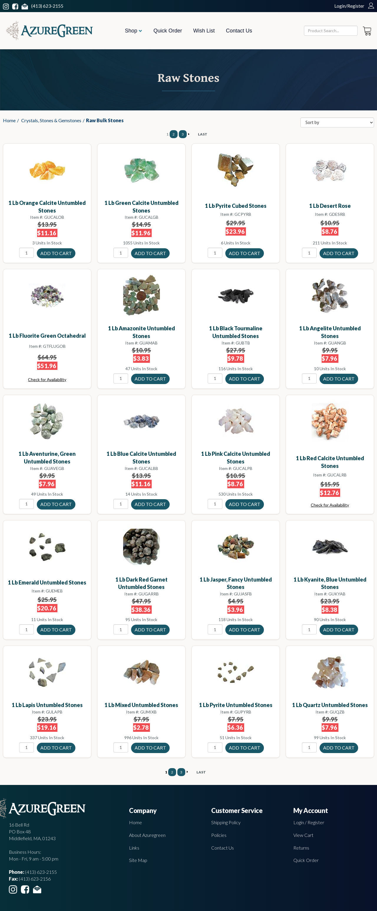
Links (134, 847)
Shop (133, 31)
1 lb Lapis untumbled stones (47, 705)
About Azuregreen (147, 835)
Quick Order (167, 31)
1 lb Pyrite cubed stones (236, 206)
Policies (218, 835)
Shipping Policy (226, 822)
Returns (301, 847)
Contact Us (239, 31)
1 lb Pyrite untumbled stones (235, 705)
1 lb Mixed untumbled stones (141, 705)
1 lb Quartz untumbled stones (330, 705)
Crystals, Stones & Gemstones (51, 120)
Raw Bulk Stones (105, 120)
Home (9, 120)
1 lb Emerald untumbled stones (47, 582)
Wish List (204, 31)
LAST (202, 134)
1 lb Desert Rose (330, 206)
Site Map (138, 860)
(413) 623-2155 (47, 6)
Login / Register (308, 822)
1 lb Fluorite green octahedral (47, 335)
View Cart (303, 835)
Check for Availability (47, 379)
